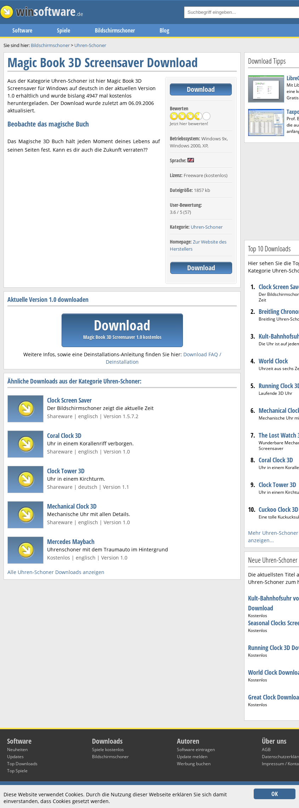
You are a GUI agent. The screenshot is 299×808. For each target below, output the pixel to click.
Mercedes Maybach (70, 541)
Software (22, 30)
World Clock (273, 361)
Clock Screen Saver (69, 400)
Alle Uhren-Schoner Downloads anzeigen (55, 572)
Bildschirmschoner (115, 30)
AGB (266, 749)
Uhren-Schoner (207, 227)
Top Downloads (22, 764)
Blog (164, 30)
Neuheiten (17, 749)
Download (201, 89)
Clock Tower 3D (66, 471)
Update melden (192, 757)
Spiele (63, 30)
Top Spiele (17, 771)
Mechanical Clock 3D (72, 506)
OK (274, 794)
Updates (15, 757)
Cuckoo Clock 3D (278, 509)
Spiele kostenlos (108, 749)
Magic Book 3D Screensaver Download (102, 62)
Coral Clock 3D (64, 435)
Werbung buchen (194, 764)
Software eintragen (196, 749)
